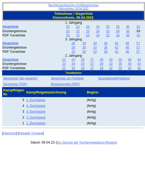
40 (129, 59)
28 (117, 26)
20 (68, 26)
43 (139, 59)
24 (97, 26)
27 (92, 59)
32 (110, 59)
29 (101, 59)
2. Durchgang (35, 117)
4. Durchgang (35, 106)
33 (138, 26)
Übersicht (9, 133)
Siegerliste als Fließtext (67, 78)
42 (116, 43)
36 (105, 43)
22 (77, 26)
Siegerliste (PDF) (15, 84)
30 (127, 26)
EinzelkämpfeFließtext (114, 78)
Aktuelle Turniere (31, 133)
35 (120, 59)
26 (73, 43)
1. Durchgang (35, 123)
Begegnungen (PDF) (65, 84)
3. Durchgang (35, 111)
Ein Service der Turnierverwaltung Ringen (86, 142)
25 (108, 26)
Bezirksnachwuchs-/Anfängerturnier (73, 6)
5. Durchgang (35, 100)
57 (138, 43)
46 (127, 43)
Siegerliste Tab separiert (20, 78)
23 (87, 26)
